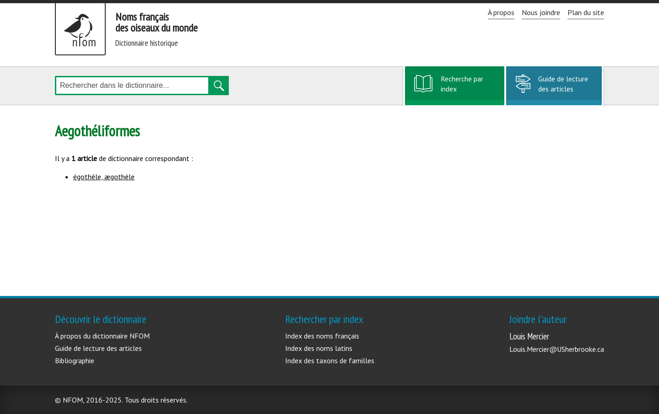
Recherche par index (461, 88)
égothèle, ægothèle (104, 176)
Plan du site (585, 12)
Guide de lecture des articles (563, 83)
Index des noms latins (318, 348)
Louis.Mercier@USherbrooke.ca (556, 349)
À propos (501, 12)
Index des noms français (322, 335)
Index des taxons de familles (329, 360)
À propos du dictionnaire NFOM (102, 335)
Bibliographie (74, 360)
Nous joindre (541, 12)
